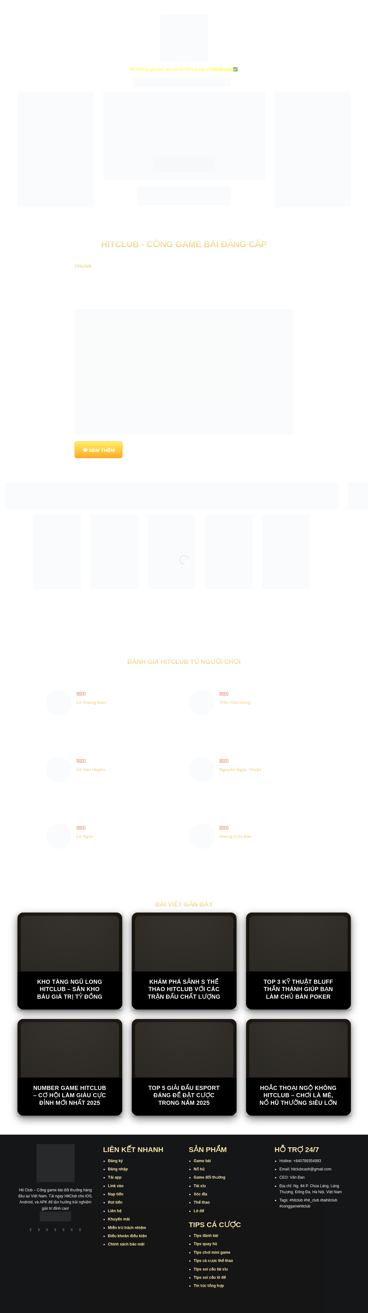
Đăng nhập (118, 1169)
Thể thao (202, 1202)
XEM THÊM (102, 450)
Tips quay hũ (205, 1244)
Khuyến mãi (119, 1219)
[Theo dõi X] (55, 1230)
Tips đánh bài (206, 1235)
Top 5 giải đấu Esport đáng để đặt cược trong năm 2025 (184, 1095)
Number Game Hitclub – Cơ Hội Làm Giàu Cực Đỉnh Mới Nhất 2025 (69, 1095)
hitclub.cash (222, 69)
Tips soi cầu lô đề (210, 1277)
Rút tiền (115, 1202)
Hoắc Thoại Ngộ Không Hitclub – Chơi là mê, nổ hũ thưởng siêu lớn (298, 1095)
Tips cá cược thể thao (213, 1261)
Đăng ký (115, 1161)
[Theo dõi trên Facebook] (31, 1230)
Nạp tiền (115, 1194)
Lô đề (199, 1211)
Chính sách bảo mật (126, 1244)
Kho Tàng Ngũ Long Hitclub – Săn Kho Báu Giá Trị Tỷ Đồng (70, 989)
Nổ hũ (199, 1169)
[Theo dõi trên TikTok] (47, 1230)
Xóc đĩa (200, 1194)
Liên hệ (115, 1211)
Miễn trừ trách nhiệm (127, 1228)
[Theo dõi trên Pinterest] (80, 1230)
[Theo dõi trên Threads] (72, 1230)
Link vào (116, 1186)
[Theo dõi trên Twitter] (64, 1230)
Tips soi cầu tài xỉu (211, 1269)
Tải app (114, 1177)
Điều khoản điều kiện (127, 1236)
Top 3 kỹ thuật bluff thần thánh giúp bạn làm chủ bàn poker (298, 989)
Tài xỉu (200, 1186)
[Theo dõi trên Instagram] (39, 1230)
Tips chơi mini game (212, 1252)
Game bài (202, 1161)
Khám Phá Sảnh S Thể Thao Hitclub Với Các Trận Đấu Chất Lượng (184, 989)
